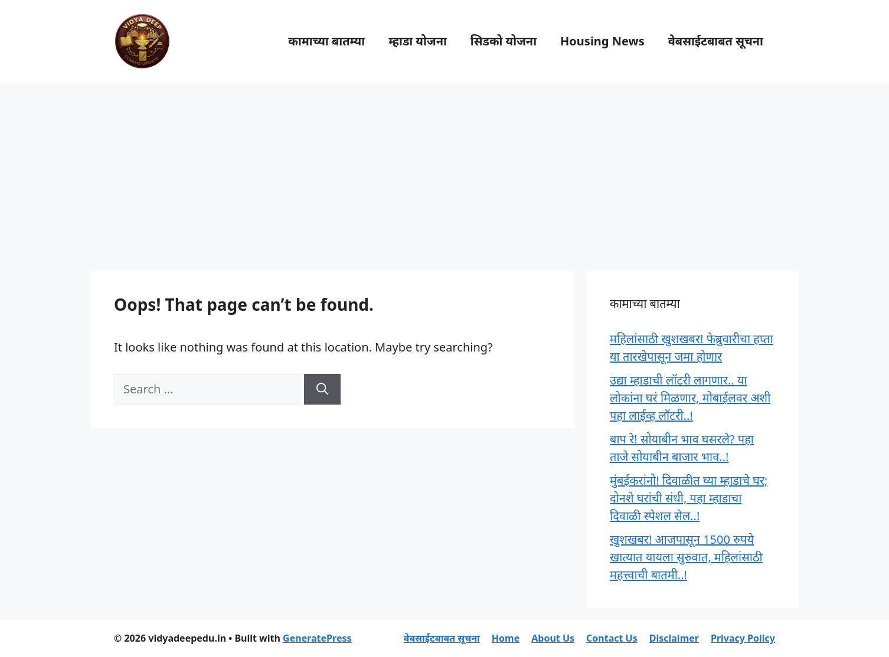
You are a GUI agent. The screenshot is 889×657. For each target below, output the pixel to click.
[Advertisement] (444, 171)
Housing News (602, 41)
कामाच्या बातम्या (326, 41)
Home (505, 638)
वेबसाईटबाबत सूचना (715, 41)
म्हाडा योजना (417, 41)
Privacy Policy (743, 638)
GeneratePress (317, 638)
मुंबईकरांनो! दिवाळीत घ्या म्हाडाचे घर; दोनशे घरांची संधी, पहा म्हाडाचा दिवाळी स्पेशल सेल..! (688, 498)
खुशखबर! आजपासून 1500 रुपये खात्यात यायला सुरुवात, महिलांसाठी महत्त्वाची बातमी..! (686, 557)
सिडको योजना (503, 41)
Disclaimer (674, 638)
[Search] (322, 389)
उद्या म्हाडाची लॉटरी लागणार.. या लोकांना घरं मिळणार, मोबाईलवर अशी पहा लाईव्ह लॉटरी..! (690, 397)
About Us (552, 638)
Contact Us (612, 638)
